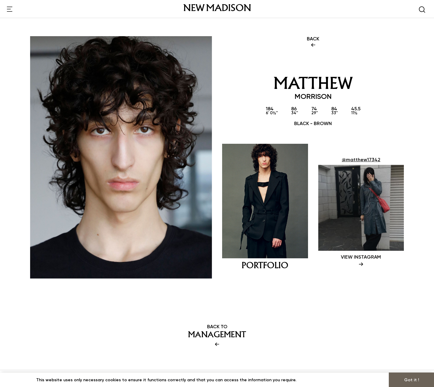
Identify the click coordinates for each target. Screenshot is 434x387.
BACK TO (217, 335)
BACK (313, 42)
